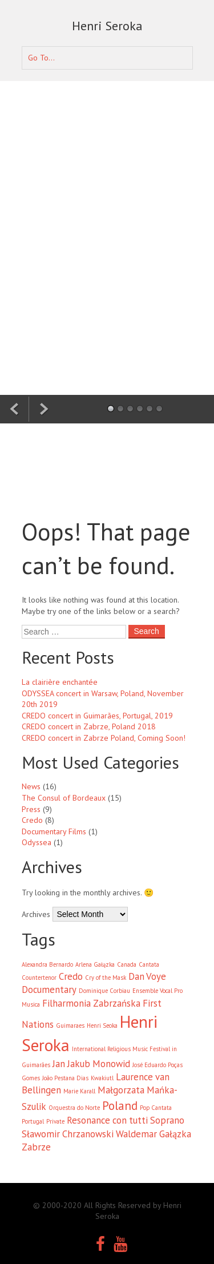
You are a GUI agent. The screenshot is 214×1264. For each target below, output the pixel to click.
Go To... (41, 58)
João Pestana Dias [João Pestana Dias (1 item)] (65, 1078)
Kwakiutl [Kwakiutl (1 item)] (102, 1078)
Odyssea (36, 842)
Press (31, 809)
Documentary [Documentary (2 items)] (49, 989)
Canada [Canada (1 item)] (126, 964)
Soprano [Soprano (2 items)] (167, 1120)
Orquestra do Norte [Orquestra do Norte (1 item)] (74, 1108)
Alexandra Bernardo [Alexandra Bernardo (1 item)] (47, 964)
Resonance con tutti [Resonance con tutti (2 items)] (107, 1120)
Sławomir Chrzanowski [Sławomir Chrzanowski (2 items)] (68, 1134)
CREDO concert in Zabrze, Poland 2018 (89, 726)
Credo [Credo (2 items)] (71, 976)
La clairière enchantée (60, 682)
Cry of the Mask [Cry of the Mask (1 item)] (105, 978)
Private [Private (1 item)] (55, 1121)
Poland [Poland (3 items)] (120, 1105)
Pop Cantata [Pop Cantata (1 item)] (156, 1108)
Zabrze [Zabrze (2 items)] (36, 1147)
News (31, 786)
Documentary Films (54, 831)
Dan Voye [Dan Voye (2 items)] (147, 976)
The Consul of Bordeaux (64, 798)
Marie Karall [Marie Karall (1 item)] (79, 1091)
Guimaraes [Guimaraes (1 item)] (70, 1025)
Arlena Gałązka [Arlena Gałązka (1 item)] (95, 964)
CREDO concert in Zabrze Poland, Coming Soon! (103, 738)
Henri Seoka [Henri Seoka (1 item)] (102, 1025)
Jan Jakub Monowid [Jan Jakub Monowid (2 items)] (91, 1063)
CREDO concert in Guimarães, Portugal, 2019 (97, 715)
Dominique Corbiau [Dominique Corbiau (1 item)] (104, 991)
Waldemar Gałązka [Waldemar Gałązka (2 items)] (153, 1134)
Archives (36, 914)
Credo (32, 820)
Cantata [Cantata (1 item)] (149, 964)
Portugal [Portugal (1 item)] (33, 1121)
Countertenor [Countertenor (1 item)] (39, 978)
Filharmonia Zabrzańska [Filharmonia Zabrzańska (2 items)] (91, 1003)
